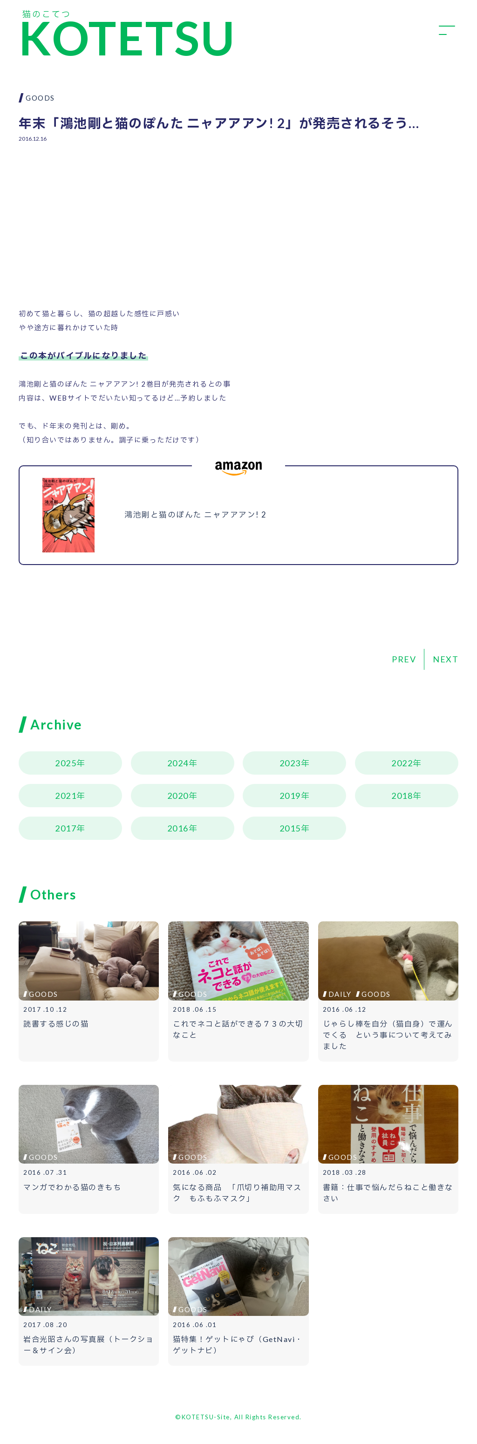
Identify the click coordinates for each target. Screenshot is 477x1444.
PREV (404, 659)
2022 (402, 763)
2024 (178, 763)
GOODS (40, 98)
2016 (178, 828)
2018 (402, 795)
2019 (290, 795)
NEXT (445, 659)
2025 (65, 763)
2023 (290, 763)
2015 (290, 828)
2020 (178, 795)
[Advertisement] (238, 218)
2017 (65, 828)
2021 (65, 795)
